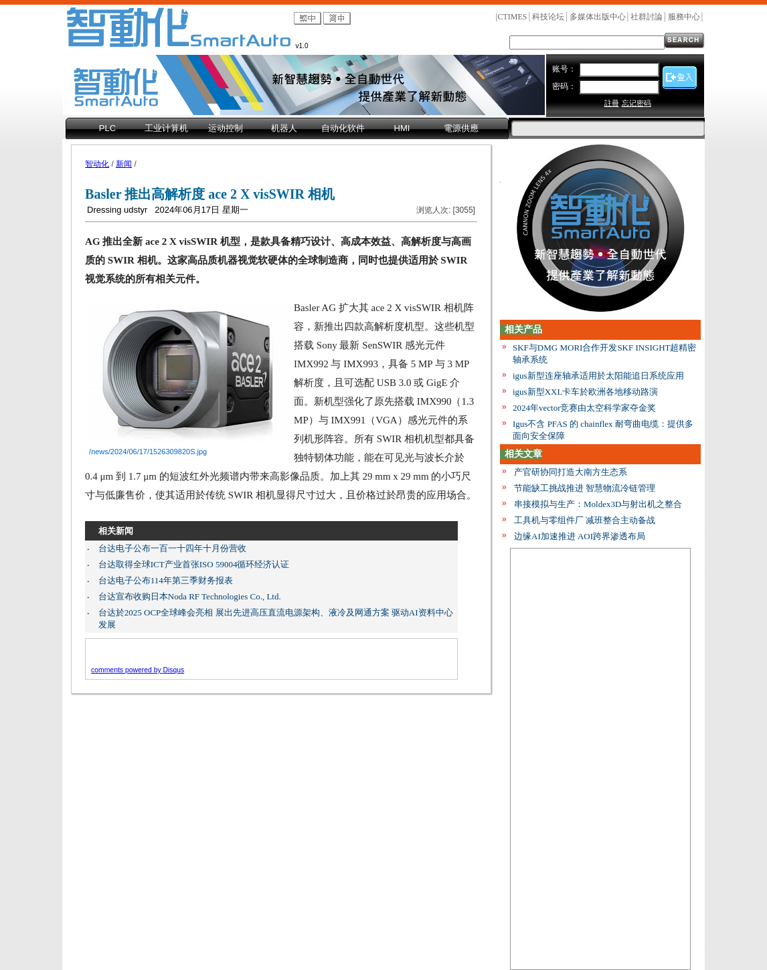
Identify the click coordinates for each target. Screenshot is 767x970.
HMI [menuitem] (402, 128)
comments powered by (137, 670)
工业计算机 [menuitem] (166, 128)
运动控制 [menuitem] (225, 128)
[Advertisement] (600, 758)
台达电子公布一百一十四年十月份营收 (172, 548)
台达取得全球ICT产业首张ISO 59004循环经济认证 (194, 564)
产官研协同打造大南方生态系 (570, 472)
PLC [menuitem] (107, 128)
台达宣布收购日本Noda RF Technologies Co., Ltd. (189, 596)
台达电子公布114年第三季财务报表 (165, 580)
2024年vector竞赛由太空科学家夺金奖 (584, 408)
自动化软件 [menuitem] (343, 128)
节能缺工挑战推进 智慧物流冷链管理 (584, 488)
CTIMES (512, 16)
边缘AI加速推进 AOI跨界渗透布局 (579, 536)
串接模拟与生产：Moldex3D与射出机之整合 (598, 504)
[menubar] (287, 129)
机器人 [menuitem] (284, 128)
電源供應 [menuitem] (461, 128)
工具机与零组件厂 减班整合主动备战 (584, 520)
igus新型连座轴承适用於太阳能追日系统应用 (598, 376)
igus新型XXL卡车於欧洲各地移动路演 (585, 392)
